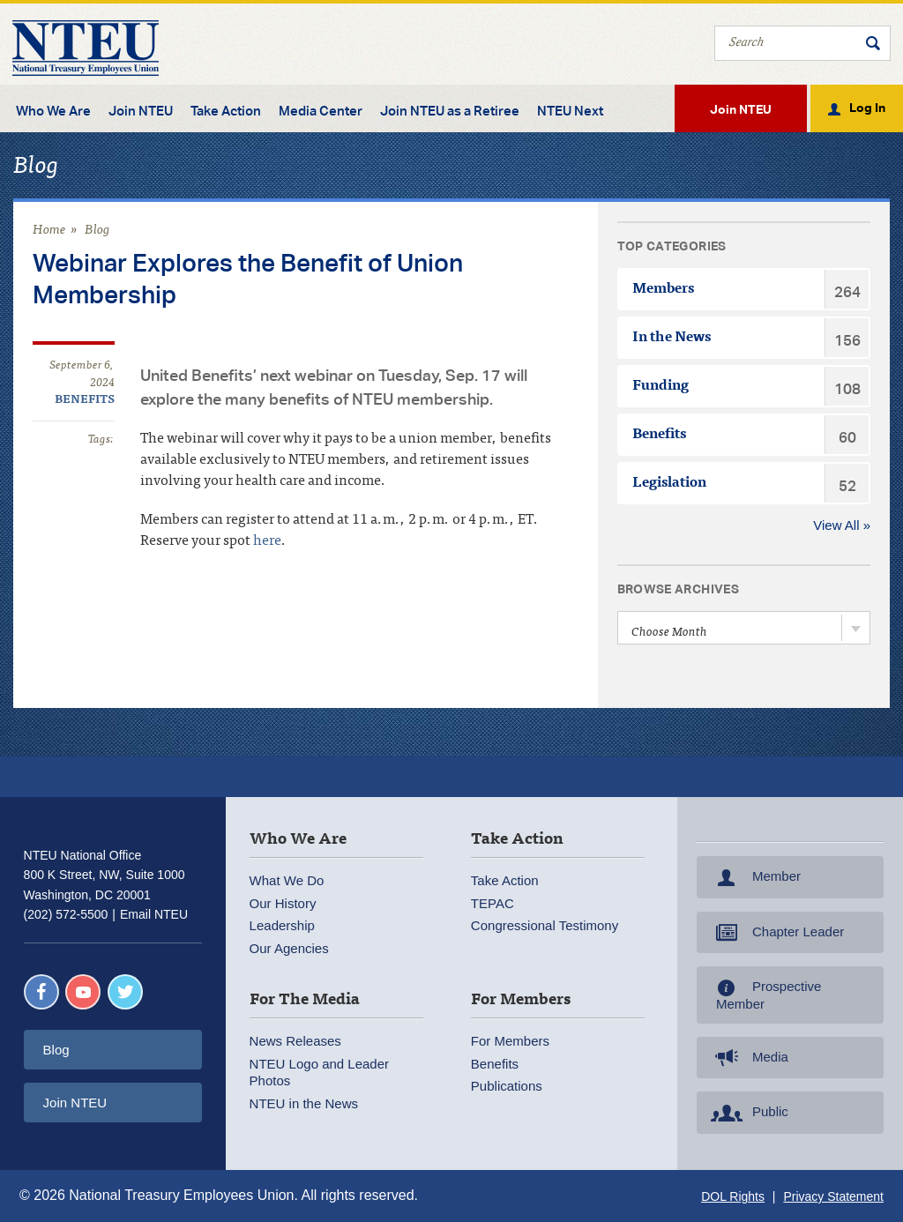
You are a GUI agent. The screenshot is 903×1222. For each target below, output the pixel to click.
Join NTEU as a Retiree (449, 110)
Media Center (320, 110)
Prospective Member (764, 995)
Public (747, 1112)
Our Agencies (289, 948)
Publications (506, 1085)
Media (747, 1058)
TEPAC (492, 903)
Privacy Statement (833, 1196)
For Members (510, 1040)
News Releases (295, 1040)
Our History (283, 903)
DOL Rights (733, 1196)
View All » (841, 525)
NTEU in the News (304, 1103)
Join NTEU (140, 110)
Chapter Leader (775, 933)
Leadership (282, 925)
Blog (97, 230)
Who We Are (53, 110)
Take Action (225, 110)
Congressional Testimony (544, 925)
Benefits (85, 400)
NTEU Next (570, 110)
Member (754, 877)
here (267, 541)
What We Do (287, 880)
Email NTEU (154, 914)
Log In (867, 107)
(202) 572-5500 (66, 914)
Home (49, 230)
